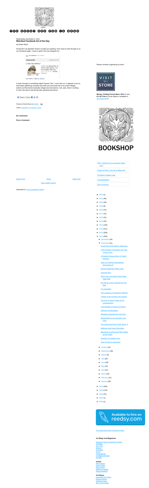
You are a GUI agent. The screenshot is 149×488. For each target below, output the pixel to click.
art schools (32, 107)
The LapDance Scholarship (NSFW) (114, 293)
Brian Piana (100, 467)
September (105, 351)
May (103, 366)
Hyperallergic (101, 454)
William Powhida (102, 469)
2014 (101, 225)
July (103, 359)
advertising (25, 107)
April (103, 370)
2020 (101, 202)
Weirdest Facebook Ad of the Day (32, 41)
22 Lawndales (106, 289)
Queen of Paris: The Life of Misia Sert (111, 170)
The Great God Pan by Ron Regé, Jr (114, 324)
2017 (101, 214)
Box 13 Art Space (102, 483)
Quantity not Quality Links (110, 338)
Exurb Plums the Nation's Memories (114, 246)
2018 (101, 210)
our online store (102, 99)
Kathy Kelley (100, 465)
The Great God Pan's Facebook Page (110, 430)
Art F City (99, 446)
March (103, 374)
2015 (101, 221)
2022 (101, 195)
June (103, 362)
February (104, 378)
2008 (101, 394)
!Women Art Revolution (109, 311)
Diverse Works (101, 479)
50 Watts (99, 444)
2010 (101, 386)
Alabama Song (101, 481)
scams (39, 107)
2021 (101, 198)
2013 (101, 229)
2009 (101, 390)
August (104, 355)
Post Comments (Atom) (35, 190)
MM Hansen (100, 464)
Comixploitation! (103, 180)
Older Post (76, 179)
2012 (101, 233)
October (104, 347)
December (105, 239)
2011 (101, 236)
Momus (98, 448)
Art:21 (98, 452)
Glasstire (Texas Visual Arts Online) (109, 442)
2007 (101, 398)
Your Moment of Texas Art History (113, 307)
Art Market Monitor (103, 456)
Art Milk (98, 458)
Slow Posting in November (110, 342)
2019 (101, 206)
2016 (101, 217)
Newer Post (20, 179)
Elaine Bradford (102, 471)
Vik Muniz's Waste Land (106, 175)
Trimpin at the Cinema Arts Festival (114, 297)
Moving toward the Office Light (112, 269)
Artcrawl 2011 (106, 273)
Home (49, 179)
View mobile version (48, 183)
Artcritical (99, 450)
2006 (101, 402)
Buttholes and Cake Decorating (112, 328)
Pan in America (103, 185)
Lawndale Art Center (103, 477)
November (105, 243)
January (104, 381)
